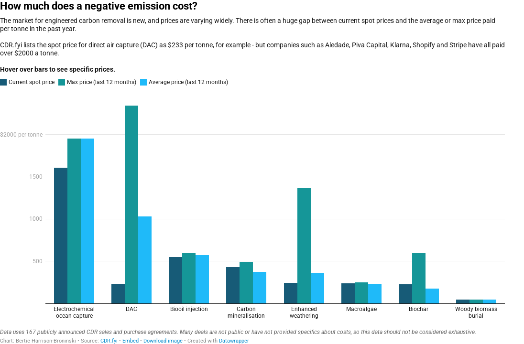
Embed (130, 341)
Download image (163, 341)
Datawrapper (234, 341)
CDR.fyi (109, 341)
